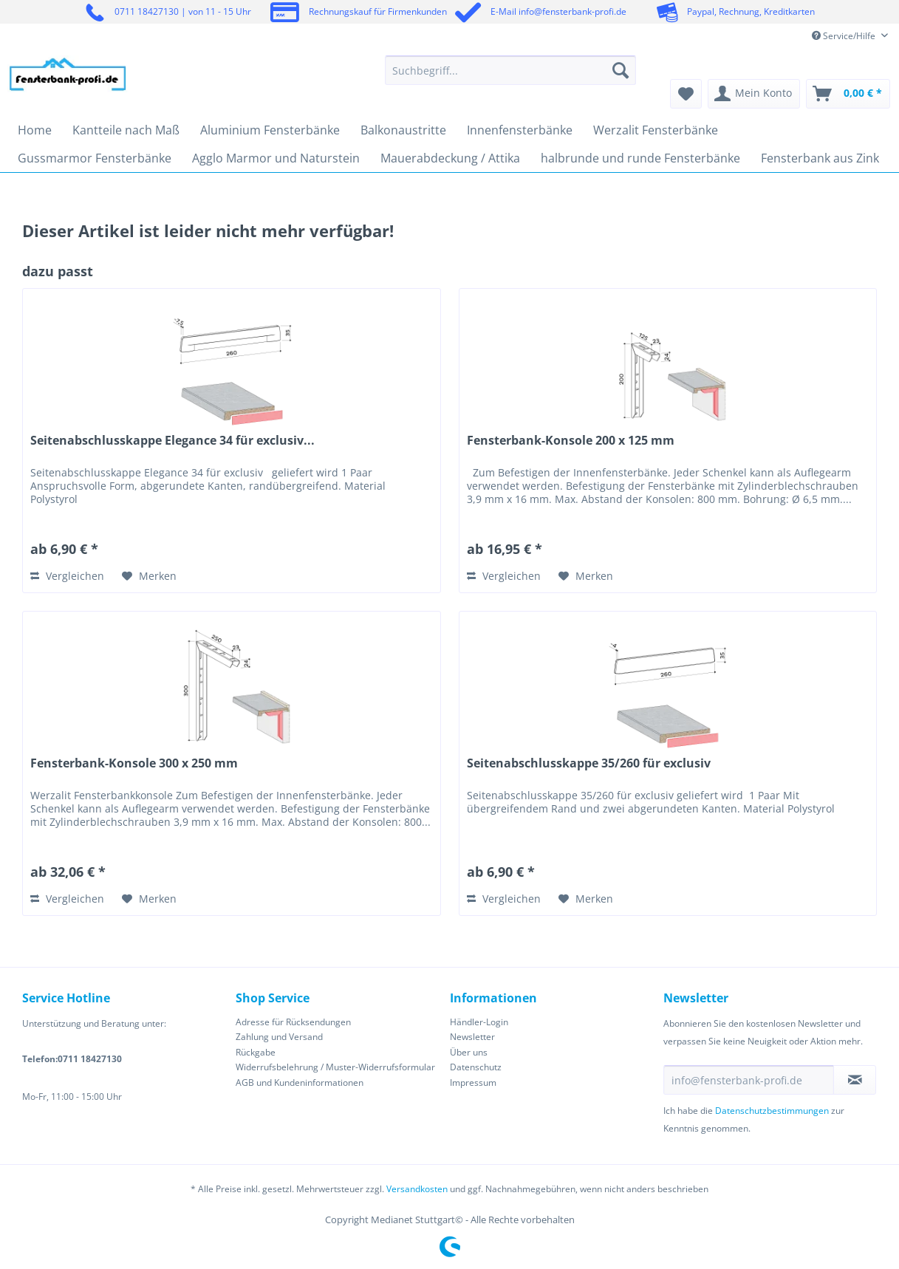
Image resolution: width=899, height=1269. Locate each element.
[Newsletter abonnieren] (854, 1080)
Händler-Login (479, 1022)
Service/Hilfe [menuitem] (845, 36)
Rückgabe (256, 1052)
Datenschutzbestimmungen (772, 1110)
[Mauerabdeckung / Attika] (450, 158)
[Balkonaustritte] (403, 130)
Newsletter (472, 1036)
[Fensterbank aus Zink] (820, 158)
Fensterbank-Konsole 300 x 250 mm (134, 763)
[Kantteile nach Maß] (126, 130)
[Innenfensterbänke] (520, 130)
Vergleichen (67, 576)
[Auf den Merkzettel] (149, 576)
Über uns (469, 1052)
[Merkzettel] (686, 94)
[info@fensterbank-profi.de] (748, 1080)
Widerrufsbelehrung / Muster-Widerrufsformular (335, 1067)
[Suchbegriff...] (511, 70)
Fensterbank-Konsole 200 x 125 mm (570, 440)
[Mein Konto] (754, 94)
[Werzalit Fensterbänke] (655, 130)
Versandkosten (417, 1189)
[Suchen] (620, 70)
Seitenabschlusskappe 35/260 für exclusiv (589, 763)
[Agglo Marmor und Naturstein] (276, 158)
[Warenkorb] (848, 94)
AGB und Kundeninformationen (299, 1082)
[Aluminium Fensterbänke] (270, 130)
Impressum (473, 1082)
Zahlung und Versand (279, 1036)
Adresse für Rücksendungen (293, 1022)
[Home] (34, 130)
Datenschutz (476, 1067)
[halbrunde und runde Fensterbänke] (640, 158)
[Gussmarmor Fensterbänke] (94, 158)
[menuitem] (511, 77)
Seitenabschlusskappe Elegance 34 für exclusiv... (172, 440)
